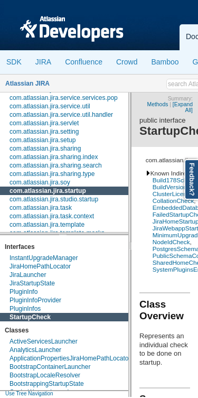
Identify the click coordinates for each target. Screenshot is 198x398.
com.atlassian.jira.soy (40, 182)
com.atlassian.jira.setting (44, 131)
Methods (157, 104)
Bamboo (164, 62)
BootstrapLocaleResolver (45, 375)
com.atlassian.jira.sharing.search (56, 165)
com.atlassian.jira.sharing (45, 148)
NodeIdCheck (171, 241)
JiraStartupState (32, 283)
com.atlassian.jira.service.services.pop (64, 97)
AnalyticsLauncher (35, 350)
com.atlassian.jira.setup (43, 140)
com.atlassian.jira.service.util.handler (61, 114)
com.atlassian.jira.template (47, 224)
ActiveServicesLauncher (44, 341)
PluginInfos (25, 308)
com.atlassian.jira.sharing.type (52, 174)
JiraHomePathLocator (40, 266)
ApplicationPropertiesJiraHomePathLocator (70, 358)
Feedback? (191, 179)
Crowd (126, 62)
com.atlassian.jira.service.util (50, 106)
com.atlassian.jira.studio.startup (54, 199)
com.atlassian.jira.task (41, 207)
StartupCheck (30, 317)
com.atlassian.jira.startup (48, 191)
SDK (14, 62)
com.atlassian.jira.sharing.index (54, 157)
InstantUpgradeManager (44, 258)
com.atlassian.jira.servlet (44, 123)
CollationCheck (173, 200)
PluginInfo (23, 291)
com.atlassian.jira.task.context (52, 216)
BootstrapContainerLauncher (50, 367)
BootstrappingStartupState (47, 383)
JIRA (43, 62)
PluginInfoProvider (35, 300)
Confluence (83, 62)
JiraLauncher (28, 275)
